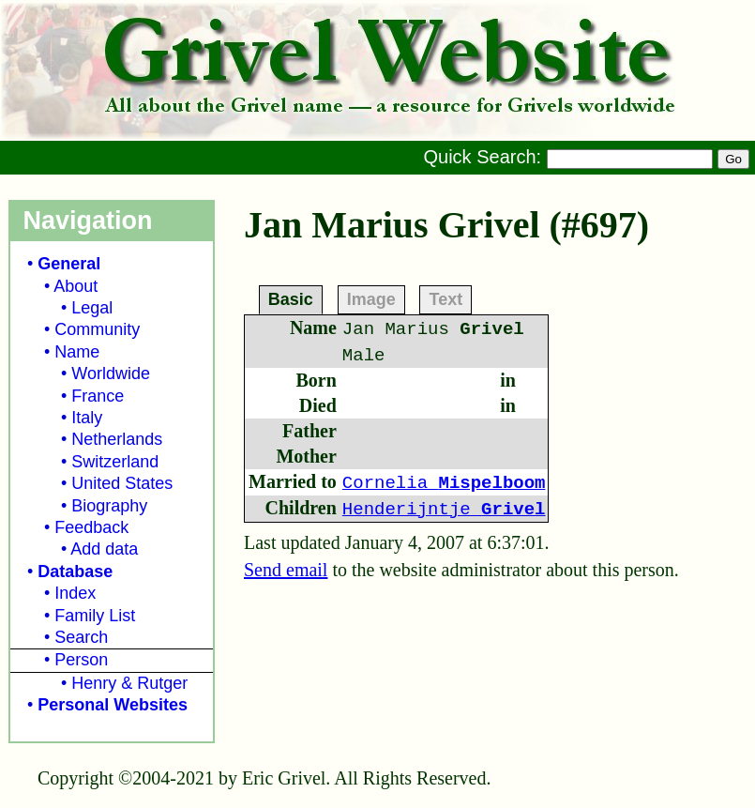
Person (81, 659)
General (69, 263)
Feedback (91, 527)
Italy (86, 417)
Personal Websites (113, 704)
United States (122, 483)
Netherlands (116, 439)
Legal (92, 307)
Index (75, 593)
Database (75, 571)
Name (76, 352)
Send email (285, 569)
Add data (104, 549)
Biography (109, 505)
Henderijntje (444, 509)
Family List (94, 615)
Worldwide (110, 373)
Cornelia (444, 483)
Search (81, 637)
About (75, 286)
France (97, 396)
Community (97, 329)
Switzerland (115, 461)
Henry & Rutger (129, 683)
